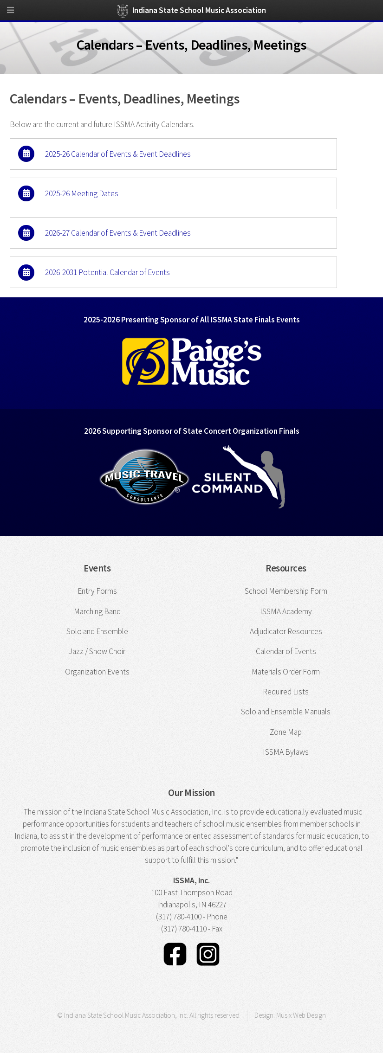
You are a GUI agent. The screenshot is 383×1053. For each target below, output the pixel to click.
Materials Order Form (286, 672)
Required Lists (286, 692)
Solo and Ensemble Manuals (286, 711)
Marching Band (97, 611)
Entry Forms (97, 591)
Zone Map (286, 732)
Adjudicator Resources (286, 631)
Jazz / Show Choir (97, 651)
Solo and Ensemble (97, 631)
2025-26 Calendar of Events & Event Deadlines (118, 153)
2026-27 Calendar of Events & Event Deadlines (118, 233)
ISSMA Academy (286, 611)
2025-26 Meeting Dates (81, 193)
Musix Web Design (301, 1015)
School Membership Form (286, 591)
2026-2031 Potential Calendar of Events (107, 272)
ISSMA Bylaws (286, 752)
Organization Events (97, 672)
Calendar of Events (286, 651)
